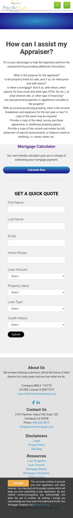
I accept (18, 483)
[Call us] (57, 5)
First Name (16, 202)
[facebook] (34, 403)
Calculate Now (36, 169)
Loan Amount (18, 269)
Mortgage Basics (36, 469)
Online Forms (36, 477)
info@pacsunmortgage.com (36, 426)
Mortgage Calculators (36, 473)
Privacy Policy (36, 444)
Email (13, 236)
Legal (36, 440)
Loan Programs (36, 460)
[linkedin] (38, 403)
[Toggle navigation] (66, 5)
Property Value (19, 286)
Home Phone (18, 253)
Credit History (18, 318)
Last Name (16, 219)
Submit (16, 334)
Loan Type (16, 302)
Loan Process (36, 465)
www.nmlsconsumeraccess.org (37, 393)
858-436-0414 (41, 422)
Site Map (36, 449)
